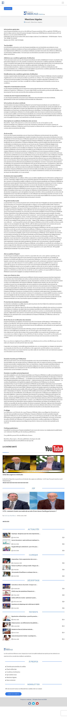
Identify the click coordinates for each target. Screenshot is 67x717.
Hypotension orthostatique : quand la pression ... (24, 616)
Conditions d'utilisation (13, 672)
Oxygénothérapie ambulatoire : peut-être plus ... (24, 546)
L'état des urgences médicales (13, 474)
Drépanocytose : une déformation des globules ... (24, 622)
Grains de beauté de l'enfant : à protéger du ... (24, 635)
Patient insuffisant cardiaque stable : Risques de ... (25, 565)
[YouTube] (37, 703)
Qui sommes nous (12, 674)
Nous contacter (11, 680)
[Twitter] (33, 703)
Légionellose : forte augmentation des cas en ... (24, 559)
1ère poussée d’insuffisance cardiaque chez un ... (24, 572)
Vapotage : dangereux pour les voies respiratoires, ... (25, 533)
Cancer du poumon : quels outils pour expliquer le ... (25, 540)
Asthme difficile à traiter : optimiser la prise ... (24, 597)
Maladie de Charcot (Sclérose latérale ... (22, 629)
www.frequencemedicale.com (12, 31)
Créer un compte (13, 694)
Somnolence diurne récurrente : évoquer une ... (24, 584)
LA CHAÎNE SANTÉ (10, 447)
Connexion (8, 8)
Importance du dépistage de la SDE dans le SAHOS (25, 604)
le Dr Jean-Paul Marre (10, 515)
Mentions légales (37, 22)
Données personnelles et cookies (16, 666)
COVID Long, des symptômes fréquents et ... (23, 591)
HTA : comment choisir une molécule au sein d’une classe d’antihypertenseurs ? (30, 511)
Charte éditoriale (12, 669)
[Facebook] (29, 703)
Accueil (28, 22)
